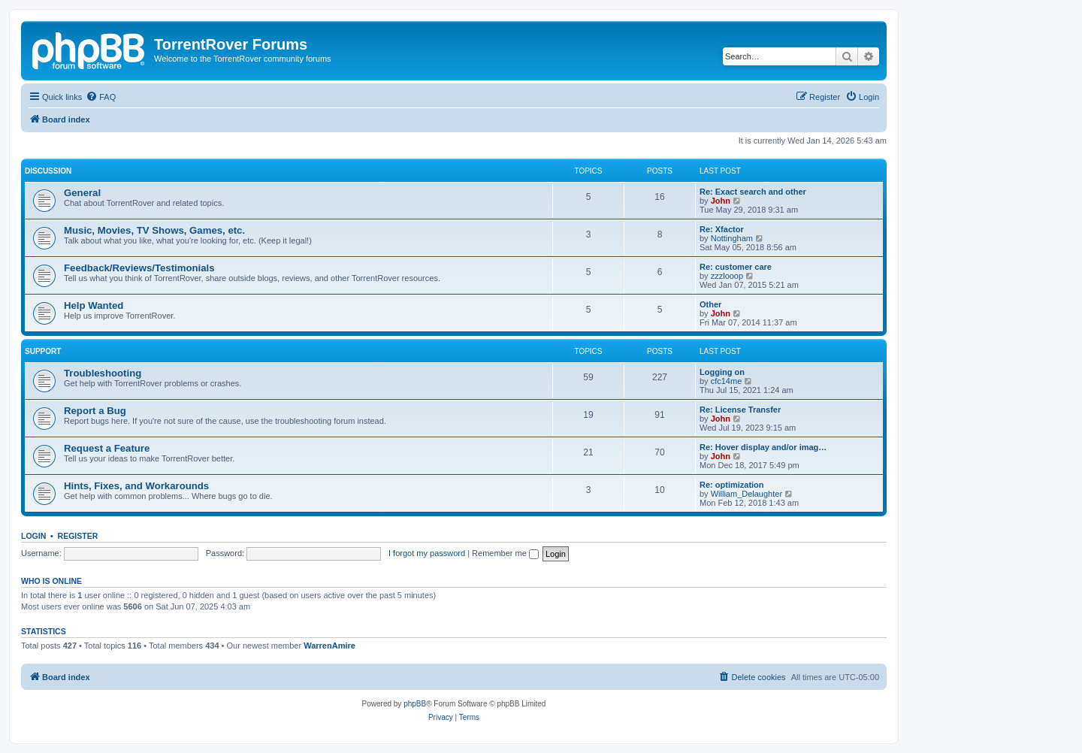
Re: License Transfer (740, 409)
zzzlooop (727, 275)
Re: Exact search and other (753, 191)
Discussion (48, 171)
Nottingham (732, 238)
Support (43, 351)
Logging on (722, 371)
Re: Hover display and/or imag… (763, 447)
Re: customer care (736, 266)
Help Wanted (93, 305)
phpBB (414, 704)
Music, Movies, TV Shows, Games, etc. (154, 230)
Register (78, 535)
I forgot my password (426, 553)
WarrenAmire (329, 645)
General (82, 192)
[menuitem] (101, 97)
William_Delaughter (746, 493)
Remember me (505, 553)
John (720, 200)
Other (710, 304)
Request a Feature (107, 448)
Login (33, 535)
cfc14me (726, 381)
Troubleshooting (102, 373)
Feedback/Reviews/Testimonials (139, 268)
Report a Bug (95, 410)
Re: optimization (732, 484)
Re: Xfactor (722, 229)
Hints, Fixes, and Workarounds (136, 485)
